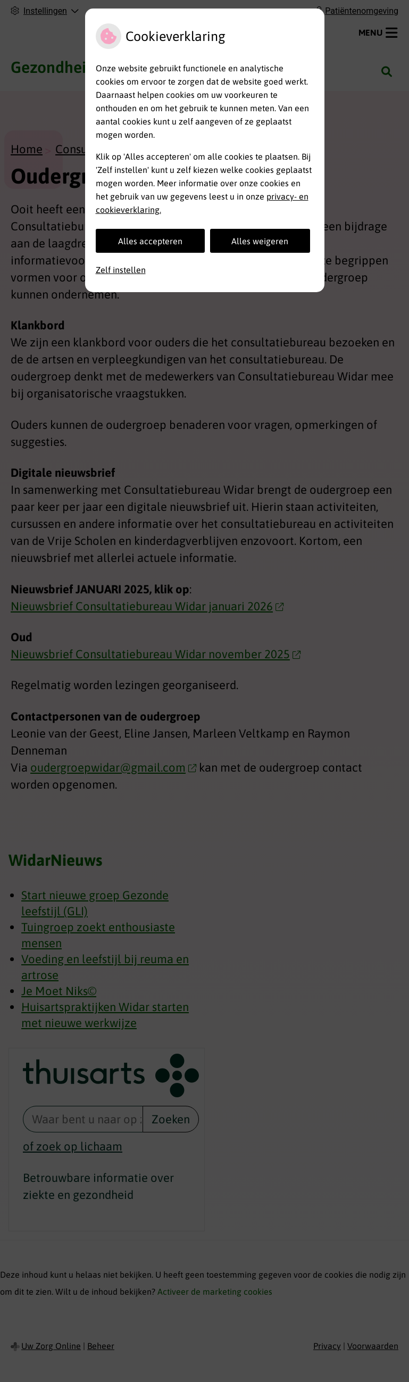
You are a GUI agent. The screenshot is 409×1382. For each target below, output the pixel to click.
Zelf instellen (121, 270)
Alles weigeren (259, 241)
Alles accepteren (150, 241)
